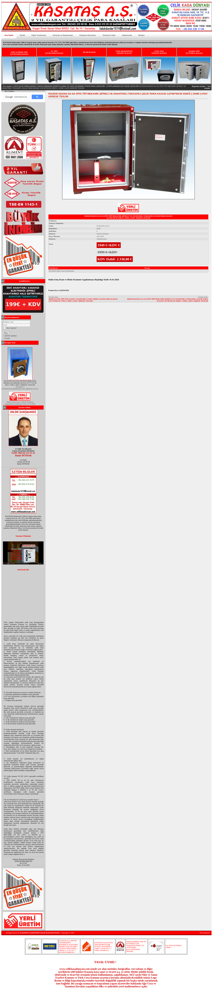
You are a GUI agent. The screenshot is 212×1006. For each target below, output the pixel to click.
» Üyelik (7, 338)
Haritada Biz (23, 570)
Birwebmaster (205, 933)
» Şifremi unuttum (10, 336)
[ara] (16, 96)
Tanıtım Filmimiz (23, 536)
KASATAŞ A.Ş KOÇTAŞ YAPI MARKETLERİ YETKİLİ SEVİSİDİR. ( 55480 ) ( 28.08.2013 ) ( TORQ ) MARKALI (103, 946)
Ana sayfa (7, 86)
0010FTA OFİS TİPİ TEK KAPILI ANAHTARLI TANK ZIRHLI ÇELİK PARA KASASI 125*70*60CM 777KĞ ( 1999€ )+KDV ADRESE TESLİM (83, 300)
